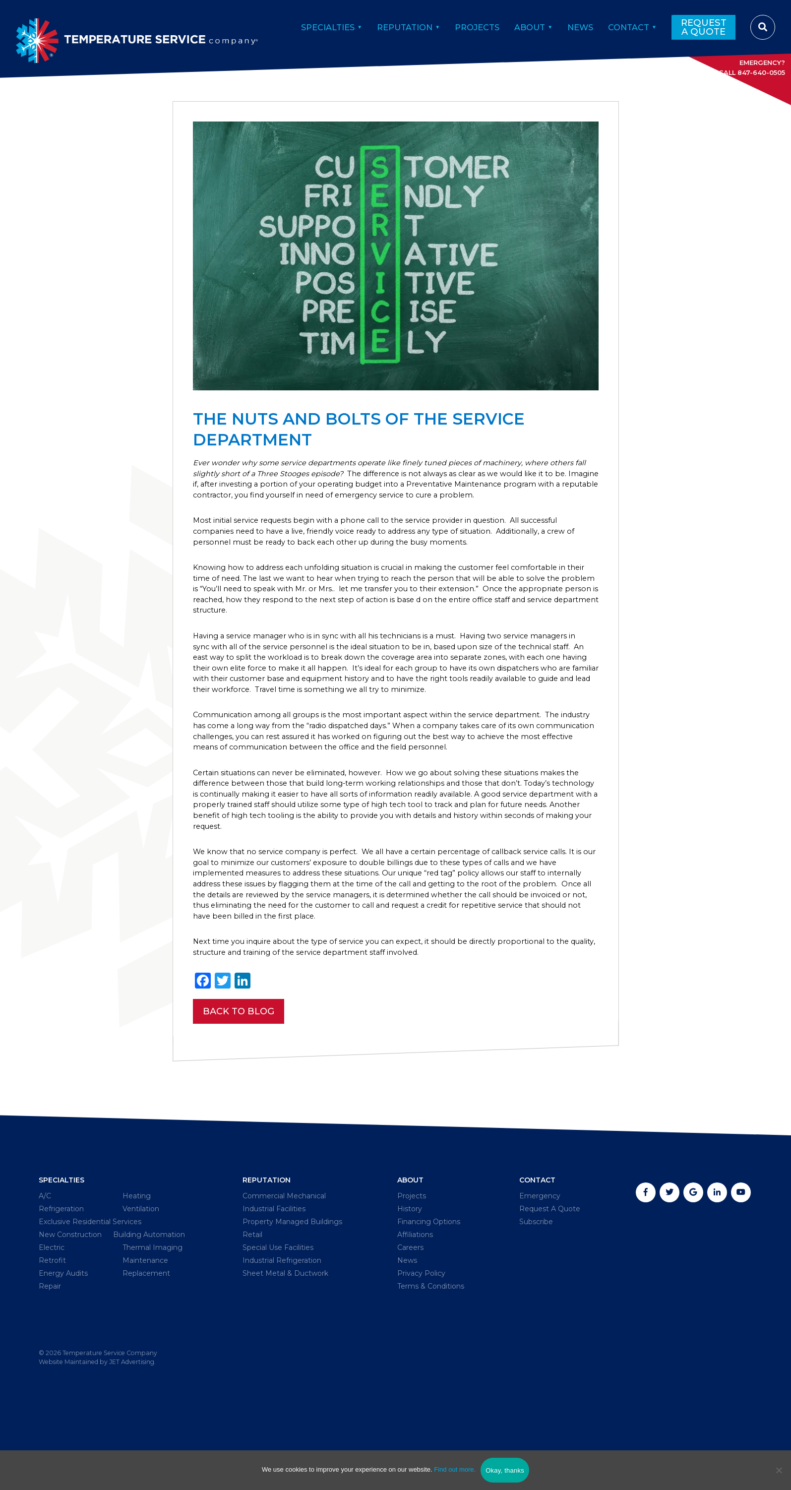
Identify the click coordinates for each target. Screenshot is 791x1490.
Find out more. (455, 1469)
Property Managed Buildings (291, 1294)
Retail (245, 1308)
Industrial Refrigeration (280, 1337)
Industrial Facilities (270, 1280)
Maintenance (148, 1352)
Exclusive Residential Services (97, 1294)
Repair (51, 1380)
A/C (45, 1265)
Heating (138, 1265)
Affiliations (416, 1308)
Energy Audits (67, 1366)
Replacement (149, 1366)
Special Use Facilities (274, 1323)
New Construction (75, 1308)
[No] (779, 1470)
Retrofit (54, 1352)
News (574, 25)
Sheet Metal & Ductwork (283, 1352)
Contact (626, 25)
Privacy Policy (423, 1352)
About (520, 25)
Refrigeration (65, 1280)
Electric (54, 1337)
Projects (463, 25)
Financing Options (432, 1294)
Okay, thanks (505, 1470)
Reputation (386, 25)
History (410, 1280)
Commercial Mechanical (281, 1265)
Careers (411, 1323)
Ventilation (143, 1280)
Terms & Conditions (434, 1366)
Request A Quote (703, 26)
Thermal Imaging (150, 1337)
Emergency (542, 1265)
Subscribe (538, 1294)
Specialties (303, 25)
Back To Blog (238, 1079)
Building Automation (80, 1323)
